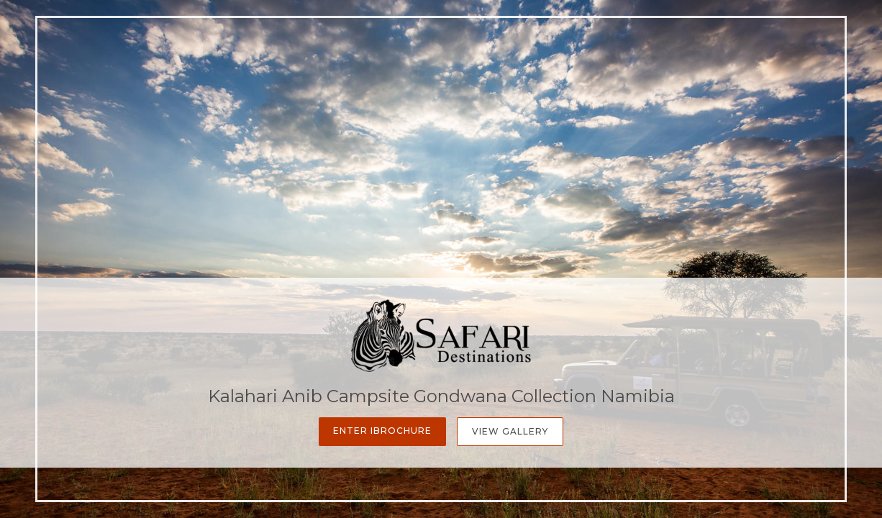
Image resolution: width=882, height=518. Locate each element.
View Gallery (510, 431)
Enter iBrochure (382, 430)
